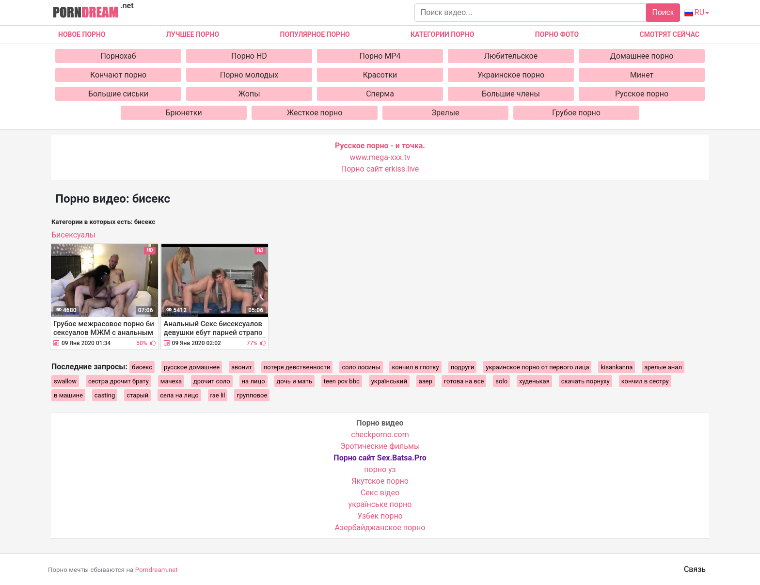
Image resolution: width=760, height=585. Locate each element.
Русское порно (641, 93)
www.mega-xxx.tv (380, 157)
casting (105, 395)
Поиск (662, 12)
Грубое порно (576, 112)
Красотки (380, 74)
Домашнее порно (642, 56)
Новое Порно (82, 34)
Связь (695, 569)
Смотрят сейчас (669, 34)
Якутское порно (380, 481)
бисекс (142, 367)
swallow (65, 381)
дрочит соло (211, 381)
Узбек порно (380, 516)
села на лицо (179, 395)
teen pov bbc (342, 381)
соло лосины (361, 367)
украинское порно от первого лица (537, 367)
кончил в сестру (645, 381)
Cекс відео (380, 492)
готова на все (464, 381)
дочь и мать (294, 381)
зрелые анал (663, 367)
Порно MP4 (380, 56)
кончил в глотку (415, 367)
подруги (463, 367)
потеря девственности (297, 367)
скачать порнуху (585, 381)
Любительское (511, 56)
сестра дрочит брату (118, 381)
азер (425, 381)
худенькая (534, 381)
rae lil (217, 395)
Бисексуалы (73, 234)
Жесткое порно (315, 112)
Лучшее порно (192, 34)
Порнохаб (118, 56)
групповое (252, 395)
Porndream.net (156, 569)
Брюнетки (183, 112)
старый (137, 395)
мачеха (171, 381)
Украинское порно (510, 74)
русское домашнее (192, 367)
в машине (68, 395)
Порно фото (557, 34)
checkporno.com (380, 434)
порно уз (380, 469)
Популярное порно (315, 34)
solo (501, 381)
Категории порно (442, 34)
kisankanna (617, 367)
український (389, 381)
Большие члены (511, 93)
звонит (241, 367)
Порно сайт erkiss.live (380, 169)
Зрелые (445, 112)
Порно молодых (249, 74)
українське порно (380, 504)
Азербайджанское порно (380, 527)
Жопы (249, 93)
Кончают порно (118, 74)
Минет (642, 74)
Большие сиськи (118, 93)
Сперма (380, 93)
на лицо (253, 381)
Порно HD (249, 56)
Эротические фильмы (380, 446)
